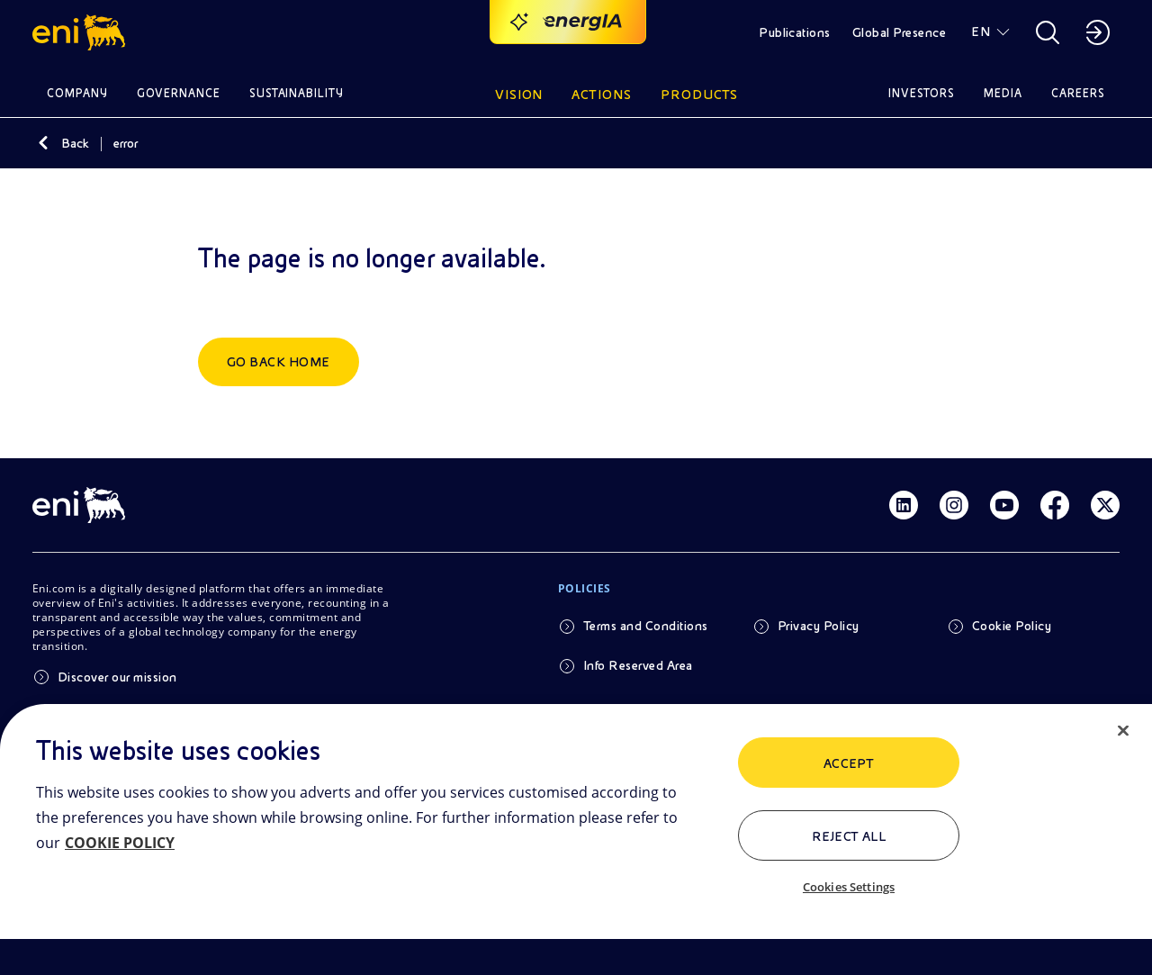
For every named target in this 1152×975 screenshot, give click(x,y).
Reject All (849, 836)
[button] (81, 32)
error (125, 143)
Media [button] (1003, 93)
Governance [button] (178, 93)
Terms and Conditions (645, 625)
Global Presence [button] (899, 32)
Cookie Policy (1011, 625)
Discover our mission (117, 677)
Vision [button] (519, 94)
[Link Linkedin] (903, 505)
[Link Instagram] (954, 505)
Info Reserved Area (638, 665)
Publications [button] (795, 32)
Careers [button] (1078, 93)
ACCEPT (849, 763)
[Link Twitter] (1105, 505)
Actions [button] (602, 94)
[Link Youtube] (1004, 505)
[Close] (1123, 731)
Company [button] (77, 93)
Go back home (278, 362)
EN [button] (980, 31)
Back (75, 143)
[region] (576, 839)
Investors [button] (921, 93)
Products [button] (699, 94)
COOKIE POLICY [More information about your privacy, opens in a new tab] (120, 843)
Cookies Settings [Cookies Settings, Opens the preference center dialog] (849, 887)
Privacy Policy (819, 625)
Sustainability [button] (297, 93)
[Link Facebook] (1054, 505)
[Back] (43, 143)
